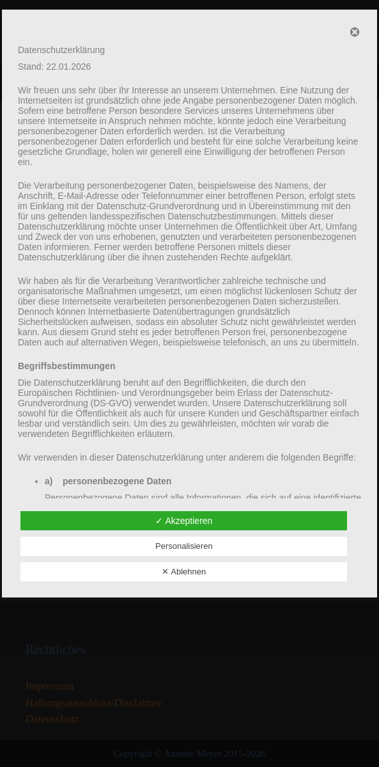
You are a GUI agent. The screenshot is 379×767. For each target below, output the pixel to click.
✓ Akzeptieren (183, 521)
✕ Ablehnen (184, 571)
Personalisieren (184, 546)
